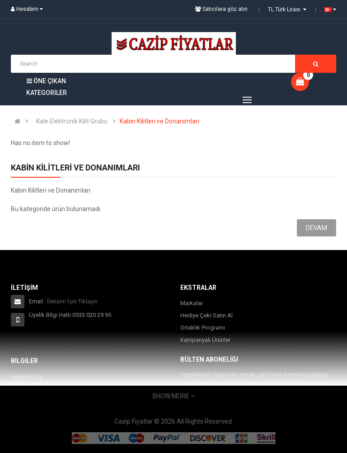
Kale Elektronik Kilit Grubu (72, 121)
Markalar (191, 303)
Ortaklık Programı (202, 327)
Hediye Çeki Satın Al (206, 315)
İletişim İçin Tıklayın (72, 301)
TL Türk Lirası (287, 9)
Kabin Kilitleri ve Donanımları (159, 121)
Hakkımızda (26, 376)
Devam (316, 227)
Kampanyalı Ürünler (205, 339)
